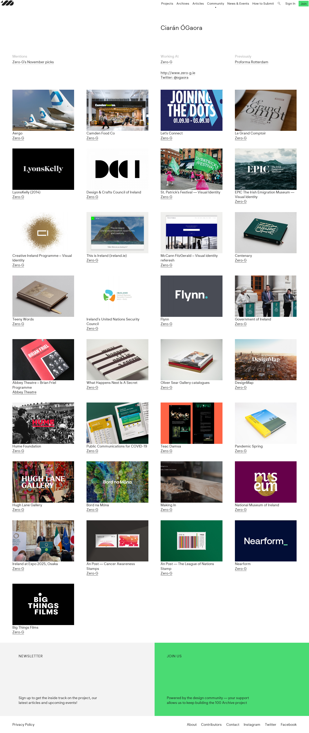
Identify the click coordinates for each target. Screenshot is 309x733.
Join (292, 11)
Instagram (252, 724)
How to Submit (251, 11)
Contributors (211, 724)
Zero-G (166, 62)
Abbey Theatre (24, 392)
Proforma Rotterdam (251, 62)
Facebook (289, 724)
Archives (171, 11)
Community (203, 11)
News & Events (226, 11)
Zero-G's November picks (33, 62)
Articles (186, 11)
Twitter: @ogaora (174, 77)
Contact (232, 724)
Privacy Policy (23, 724)
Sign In (279, 11)
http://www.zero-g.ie (178, 73)
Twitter (270, 724)
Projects (155, 11)
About (192, 724)
